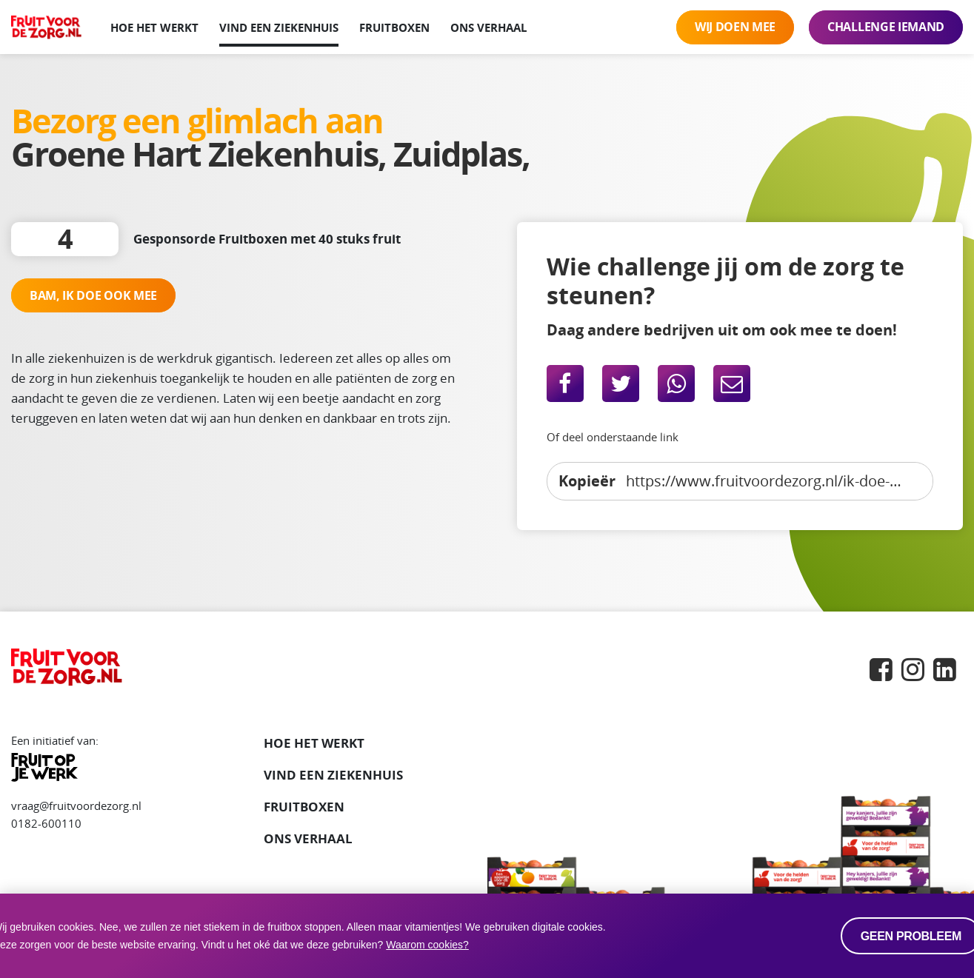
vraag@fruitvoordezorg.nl (76, 805)
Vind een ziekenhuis (278, 27)
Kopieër (587, 480)
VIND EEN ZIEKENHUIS (333, 774)
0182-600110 (46, 823)
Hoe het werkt (154, 27)
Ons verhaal (488, 27)
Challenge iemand (885, 27)
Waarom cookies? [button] (427, 945)
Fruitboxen (394, 27)
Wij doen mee (735, 27)
